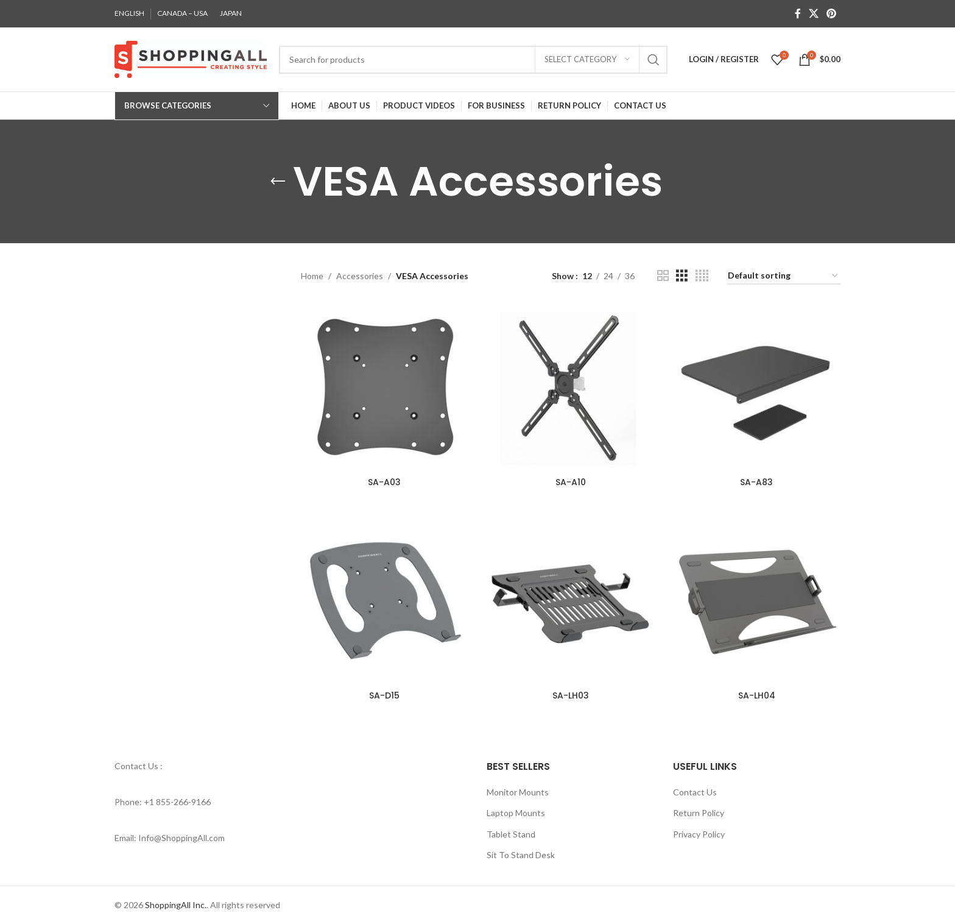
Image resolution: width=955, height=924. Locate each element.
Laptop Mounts (516, 813)
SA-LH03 (570, 695)
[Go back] (278, 181)
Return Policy (698, 813)
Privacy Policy (699, 833)
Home (312, 276)
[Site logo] (191, 58)
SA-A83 (756, 482)
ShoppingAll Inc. (175, 905)
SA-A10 (570, 482)
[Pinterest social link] (831, 13)
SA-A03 (384, 482)
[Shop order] (783, 276)
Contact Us (695, 791)
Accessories (359, 276)
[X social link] (813, 13)
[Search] (473, 60)
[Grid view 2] (663, 275)
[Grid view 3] (682, 275)
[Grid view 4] (702, 275)
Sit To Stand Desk (521, 855)
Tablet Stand (511, 833)
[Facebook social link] (798, 13)
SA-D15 (384, 695)
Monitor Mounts (518, 791)
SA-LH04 (756, 695)
